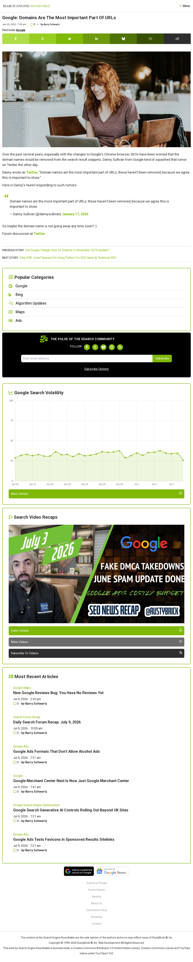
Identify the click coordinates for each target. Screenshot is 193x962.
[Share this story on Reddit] (69, 38)
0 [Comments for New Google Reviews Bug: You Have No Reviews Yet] (16, 703)
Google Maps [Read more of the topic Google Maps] (22, 688)
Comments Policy (96, 910)
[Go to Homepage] (26, 6)
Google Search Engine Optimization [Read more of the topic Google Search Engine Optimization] (36, 805)
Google (20, 30)
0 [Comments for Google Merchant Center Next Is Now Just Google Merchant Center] (16, 791)
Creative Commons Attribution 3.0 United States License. (106, 948)
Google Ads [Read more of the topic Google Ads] (21, 746)
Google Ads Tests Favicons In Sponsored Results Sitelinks (63, 839)
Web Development (109, 942)
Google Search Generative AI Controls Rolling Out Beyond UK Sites (70, 810)
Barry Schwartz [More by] (52, 24)
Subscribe (162, 358)
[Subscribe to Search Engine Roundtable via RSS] (120, 347)
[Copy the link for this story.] (177, 38)
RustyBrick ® (85, 942)
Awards (96, 896)
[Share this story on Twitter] (42, 38)
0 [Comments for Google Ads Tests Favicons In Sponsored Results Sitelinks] (16, 850)
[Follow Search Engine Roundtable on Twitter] (95, 347)
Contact (96, 923)
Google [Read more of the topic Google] (18, 776)
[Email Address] (86, 358)
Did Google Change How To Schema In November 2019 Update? (67, 250)
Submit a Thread (96, 883)
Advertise (96, 916)
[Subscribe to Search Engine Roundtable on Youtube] (112, 347)
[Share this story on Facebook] (15, 38)
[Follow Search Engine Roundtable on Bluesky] (103, 347)
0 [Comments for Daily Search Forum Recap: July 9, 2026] (16, 733)
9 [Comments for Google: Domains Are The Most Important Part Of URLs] (33, 24)
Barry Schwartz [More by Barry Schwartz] (36, 703)
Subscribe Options (96, 369)
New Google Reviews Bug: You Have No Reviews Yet (58, 693)
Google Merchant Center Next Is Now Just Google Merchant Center (71, 781)
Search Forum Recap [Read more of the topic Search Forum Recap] (26, 717)
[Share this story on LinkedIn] (96, 38)
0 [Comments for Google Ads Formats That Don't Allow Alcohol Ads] (16, 762)
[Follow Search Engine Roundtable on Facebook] (87, 347)
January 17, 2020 (75, 214)
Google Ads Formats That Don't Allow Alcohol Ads (56, 751)
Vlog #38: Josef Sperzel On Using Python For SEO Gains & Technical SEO (67, 257)
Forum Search (96, 889)
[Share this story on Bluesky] (123, 38)
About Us (96, 903)
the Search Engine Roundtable (57, 937)
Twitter (32, 172)
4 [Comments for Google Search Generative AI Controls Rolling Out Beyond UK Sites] (16, 821)
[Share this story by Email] (150, 38)
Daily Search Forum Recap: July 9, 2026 (47, 722)
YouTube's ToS (104, 953)
